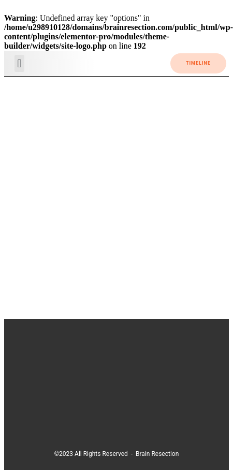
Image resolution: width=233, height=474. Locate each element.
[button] (19, 63)
